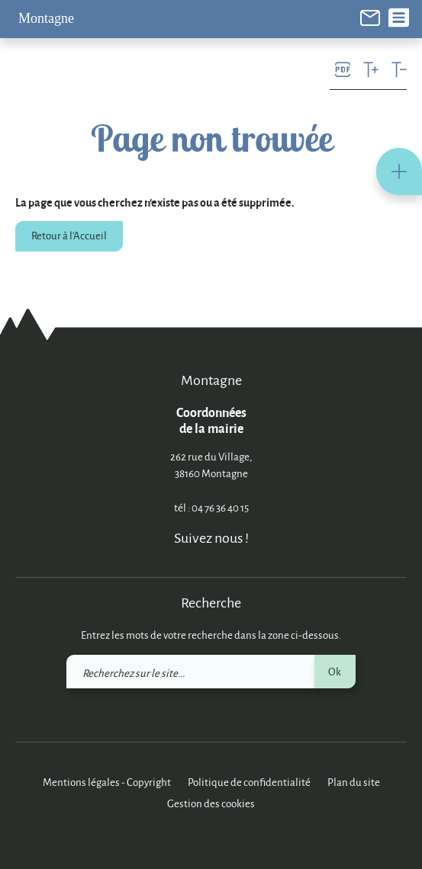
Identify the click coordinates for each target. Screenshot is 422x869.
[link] (370, 16)
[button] (399, 171)
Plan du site (353, 781)
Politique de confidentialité (249, 781)
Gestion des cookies (211, 803)
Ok (334, 671)
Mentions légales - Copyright (107, 781)
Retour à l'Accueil (69, 235)
